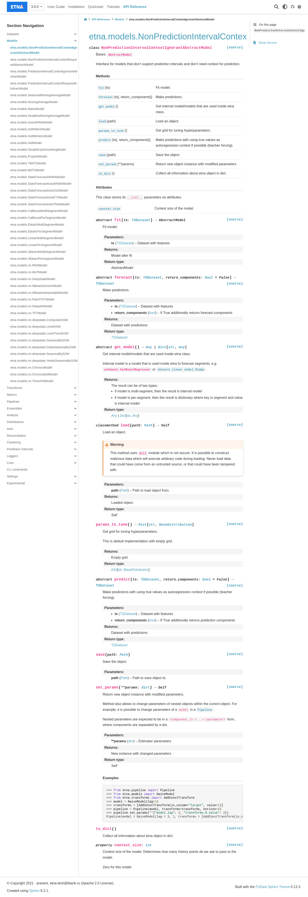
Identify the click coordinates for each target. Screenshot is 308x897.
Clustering (14, 442)
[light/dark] (285, 7)
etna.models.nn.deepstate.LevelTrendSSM (39, 333)
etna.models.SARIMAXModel (30, 129)
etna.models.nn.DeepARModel (31, 306)
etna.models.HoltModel (26, 143)
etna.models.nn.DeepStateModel (32, 279)
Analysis (12, 415)
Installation (76, 7)
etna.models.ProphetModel (28, 156)
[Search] (276, 6)
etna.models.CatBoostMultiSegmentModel (39, 211)
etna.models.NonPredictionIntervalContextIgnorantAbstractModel (43, 50)
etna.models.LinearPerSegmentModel (36, 245)
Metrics (12, 394)
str (128, 415)
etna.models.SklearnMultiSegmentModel (37, 252)
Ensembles (14, 408)
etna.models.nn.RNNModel (28, 265)
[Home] (85, 19)
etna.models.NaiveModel (27, 109)
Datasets (13, 34)
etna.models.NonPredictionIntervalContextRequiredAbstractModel (43, 62)
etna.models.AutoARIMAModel (31, 122)
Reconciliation (16, 435)
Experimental (16, 483)
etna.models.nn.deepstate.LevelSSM (35, 326)
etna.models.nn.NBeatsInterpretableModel (39, 292)
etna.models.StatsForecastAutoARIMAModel (40, 183)
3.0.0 (35, 7)
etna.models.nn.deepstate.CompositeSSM (39, 320)
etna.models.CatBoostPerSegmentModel (38, 217)
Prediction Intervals (20, 449)
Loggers (12, 456)
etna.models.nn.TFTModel (28, 313)
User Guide (56, 7)
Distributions (15, 422)
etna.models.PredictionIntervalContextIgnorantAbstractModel (43, 74)
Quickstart (96, 7)
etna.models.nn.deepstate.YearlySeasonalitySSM (44, 360)
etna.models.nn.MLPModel (28, 272)
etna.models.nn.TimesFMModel (31, 381)
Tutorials (113, 7)
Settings (12, 476)
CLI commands (17, 469)
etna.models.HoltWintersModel (31, 136)
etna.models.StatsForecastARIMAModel (37, 177)
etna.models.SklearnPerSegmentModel (37, 258)
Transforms (14, 388)
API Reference (135, 7)
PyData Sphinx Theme (273, 887)
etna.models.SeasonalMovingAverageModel (40, 95)
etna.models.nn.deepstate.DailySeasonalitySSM (43, 347)
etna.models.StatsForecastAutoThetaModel (40, 204)
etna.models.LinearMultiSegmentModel (37, 238)
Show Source (265, 42)
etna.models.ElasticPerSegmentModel (36, 231)
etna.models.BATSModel (27, 170)
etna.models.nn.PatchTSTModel (32, 299)
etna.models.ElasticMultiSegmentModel (37, 224)
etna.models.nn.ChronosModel (31, 367)
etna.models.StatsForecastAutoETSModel (39, 197)
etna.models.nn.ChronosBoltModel (34, 374)
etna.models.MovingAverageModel (34, 102)
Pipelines (13, 401)
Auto (10, 428)
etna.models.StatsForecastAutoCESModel (39, 190)
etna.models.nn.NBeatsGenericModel (35, 286)
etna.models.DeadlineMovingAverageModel (40, 115)
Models (12, 40)
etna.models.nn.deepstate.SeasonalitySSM (39, 340)
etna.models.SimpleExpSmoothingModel (38, 149)
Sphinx (34, 890)
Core (10, 463)
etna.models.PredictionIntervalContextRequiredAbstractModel (43, 86)
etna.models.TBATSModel (28, 163)
